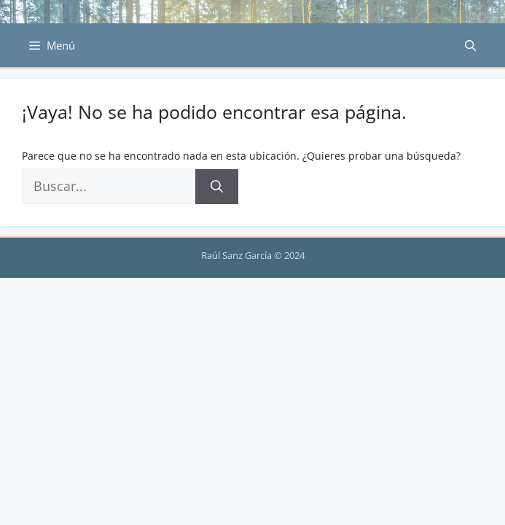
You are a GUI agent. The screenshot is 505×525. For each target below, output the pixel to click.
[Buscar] (216, 186)
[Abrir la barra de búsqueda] (470, 45)
